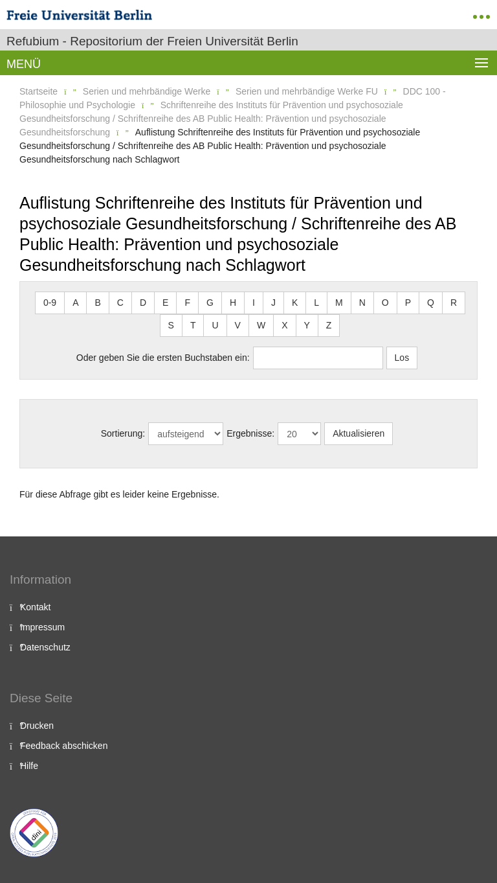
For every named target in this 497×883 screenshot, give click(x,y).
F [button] (187, 302)
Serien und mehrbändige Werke (146, 91)
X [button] (284, 325)
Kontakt (35, 607)
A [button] (75, 302)
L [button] (316, 302)
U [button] (215, 325)
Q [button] (430, 302)
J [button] (273, 302)
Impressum (42, 627)
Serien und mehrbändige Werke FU (307, 91)
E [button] (165, 302)
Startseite (38, 91)
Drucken (37, 725)
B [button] (97, 302)
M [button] (339, 302)
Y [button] (307, 325)
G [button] (210, 302)
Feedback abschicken (63, 745)
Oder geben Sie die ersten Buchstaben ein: (163, 357)
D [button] (143, 302)
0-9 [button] (49, 302)
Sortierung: (123, 433)
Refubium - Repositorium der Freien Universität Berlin (152, 41)
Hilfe (29, 766)
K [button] (295, 302)
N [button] (362, 302)
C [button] (120, 302)
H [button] (233, 302)
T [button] (193, 325)
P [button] (408, 302)
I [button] (253, 302)
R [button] (453, 302)
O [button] (385, 302)
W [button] (261, 325)
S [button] (171, 325)
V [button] (238, 325)
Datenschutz (45, 647)
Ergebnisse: (250, 433)
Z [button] (329, 325)
